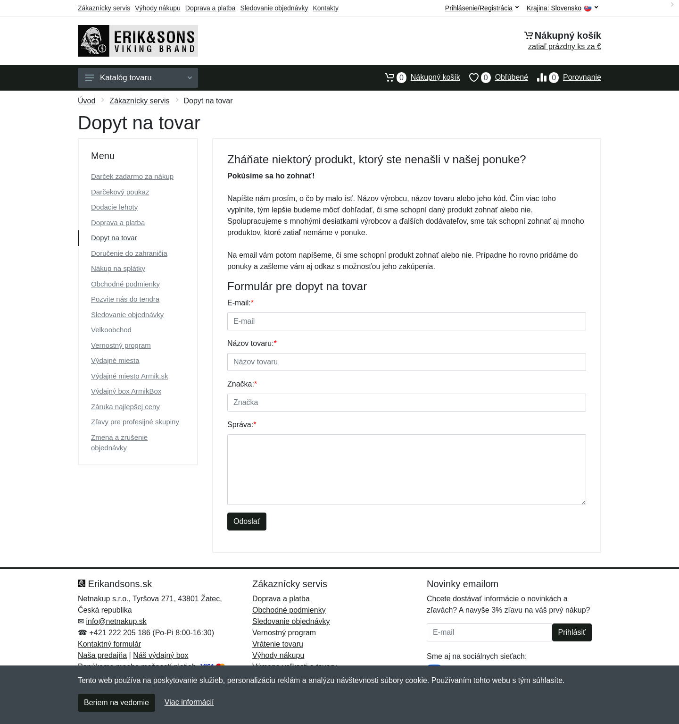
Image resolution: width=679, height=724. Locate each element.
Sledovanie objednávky (274, 8)
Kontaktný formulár (109, 644)
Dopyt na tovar (114, 238)
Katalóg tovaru (138, 77)
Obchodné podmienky (125, 284)
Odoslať (246, 521)
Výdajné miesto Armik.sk (129, 376)
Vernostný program (121, 345)
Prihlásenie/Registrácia (482, 8)
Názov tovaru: (252, 343)
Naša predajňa (102, 655)
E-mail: (240, 303)
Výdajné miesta (115, 360)
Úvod (86, 101)
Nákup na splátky (118, 268)
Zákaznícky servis (104, 8)
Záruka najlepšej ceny (125, 407)
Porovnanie (564, 77)
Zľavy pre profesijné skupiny (135, 422)
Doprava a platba (210, 8)
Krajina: (562, 8)
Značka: (242, 384)
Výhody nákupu (158, 8)
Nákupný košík (418, 77)
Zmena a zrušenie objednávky (119, 442)
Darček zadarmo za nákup (132, 176)
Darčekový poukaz (120, 192)
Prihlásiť (572, 632)
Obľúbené (494, 77)
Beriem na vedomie (116, 703)
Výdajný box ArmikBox (126, 391)
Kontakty (325, 8)
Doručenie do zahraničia (129, 253)
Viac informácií (189, 702)
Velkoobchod (111, 330)
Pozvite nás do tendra (125, 299)
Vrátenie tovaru (277, 644)
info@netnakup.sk (116, 621)
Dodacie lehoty (114, 207)
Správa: (241, 425)
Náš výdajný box (160, 655)
